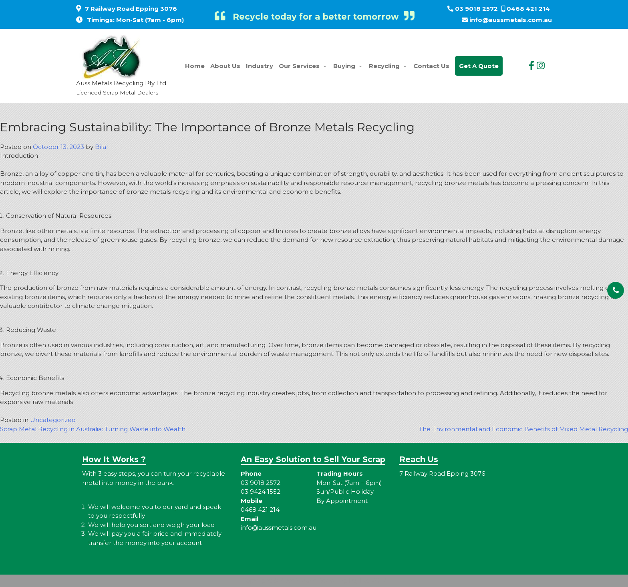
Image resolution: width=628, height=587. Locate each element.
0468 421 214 (528, 8)
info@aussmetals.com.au (510, 20)
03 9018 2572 (476, 8)
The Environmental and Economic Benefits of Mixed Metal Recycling (523, 429)
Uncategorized (53, 420)
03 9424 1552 (260, 491)
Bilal (101, 147)
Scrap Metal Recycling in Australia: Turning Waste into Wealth (92, 429)
